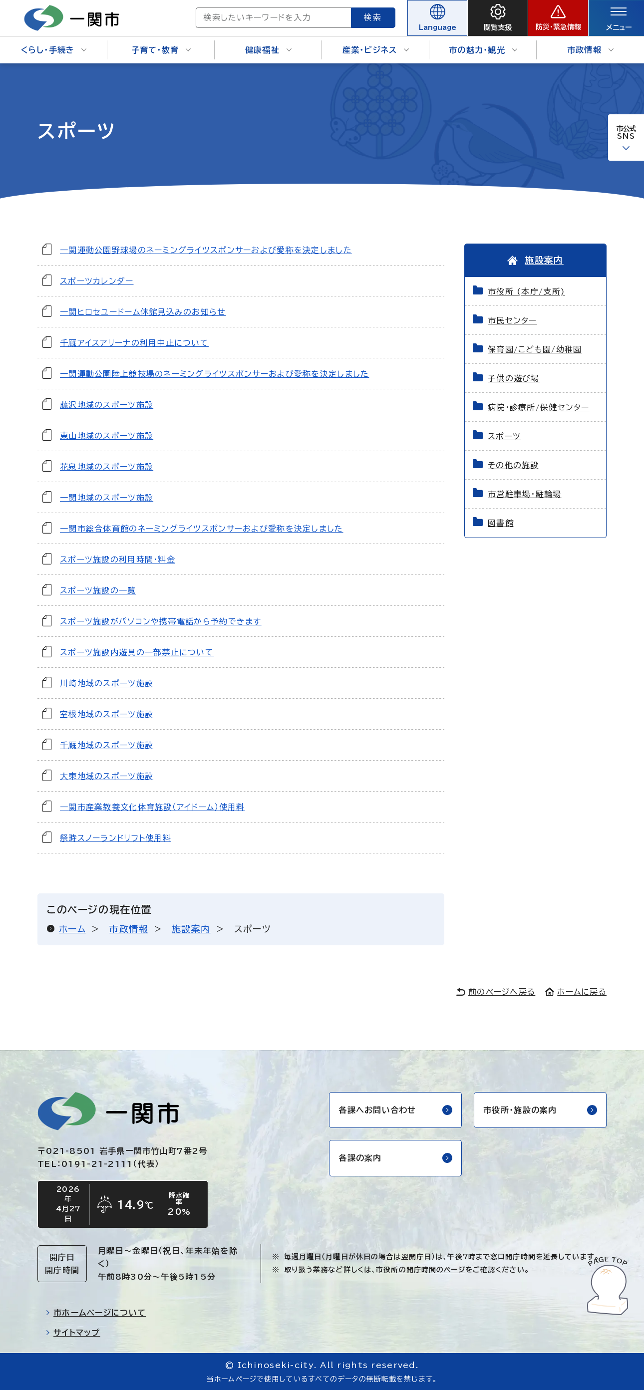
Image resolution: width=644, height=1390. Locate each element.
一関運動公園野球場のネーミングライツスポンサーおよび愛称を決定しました (206, 250)
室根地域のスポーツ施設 (106, 714)
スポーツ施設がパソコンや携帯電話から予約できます (161, 621)
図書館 (501, 523)
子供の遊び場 (514, 378)
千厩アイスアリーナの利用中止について (134, 343)
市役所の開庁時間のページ (420, 1269)
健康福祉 (268, 50)
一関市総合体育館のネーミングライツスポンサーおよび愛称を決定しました (201, 529)
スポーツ (504, 436)
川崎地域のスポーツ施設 (106, 683)
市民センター (512, 320)
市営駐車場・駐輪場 (525, 494)
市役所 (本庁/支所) (526, 291)
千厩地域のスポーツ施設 (106, 745)
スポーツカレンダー (97, 281)
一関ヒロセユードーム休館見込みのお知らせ (143, 312)
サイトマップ (72, 1333)
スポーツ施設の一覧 (98, 590)
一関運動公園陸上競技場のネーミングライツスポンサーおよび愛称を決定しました (214, 374)
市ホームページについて (95, 1313)
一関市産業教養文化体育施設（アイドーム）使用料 (152, 807)
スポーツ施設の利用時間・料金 (117, 559)
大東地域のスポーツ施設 (106, 776)
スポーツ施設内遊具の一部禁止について (137, 652)
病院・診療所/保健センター (539, 407)
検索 (373, 17)
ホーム (72, 928)
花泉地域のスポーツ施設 (106, 467)
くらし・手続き (54, 50)
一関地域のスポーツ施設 (106, 498)
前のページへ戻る (495, 991)
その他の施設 (513, 465)
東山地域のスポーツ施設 (106, 436)
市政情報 (590, 50)
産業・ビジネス (375, 50)
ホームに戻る (576, 991)
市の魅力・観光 (483, 50)
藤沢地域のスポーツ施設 (106, 405)
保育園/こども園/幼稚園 (535, 349)
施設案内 (191, 928)
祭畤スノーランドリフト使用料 (115, 838)
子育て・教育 (161, 50)
